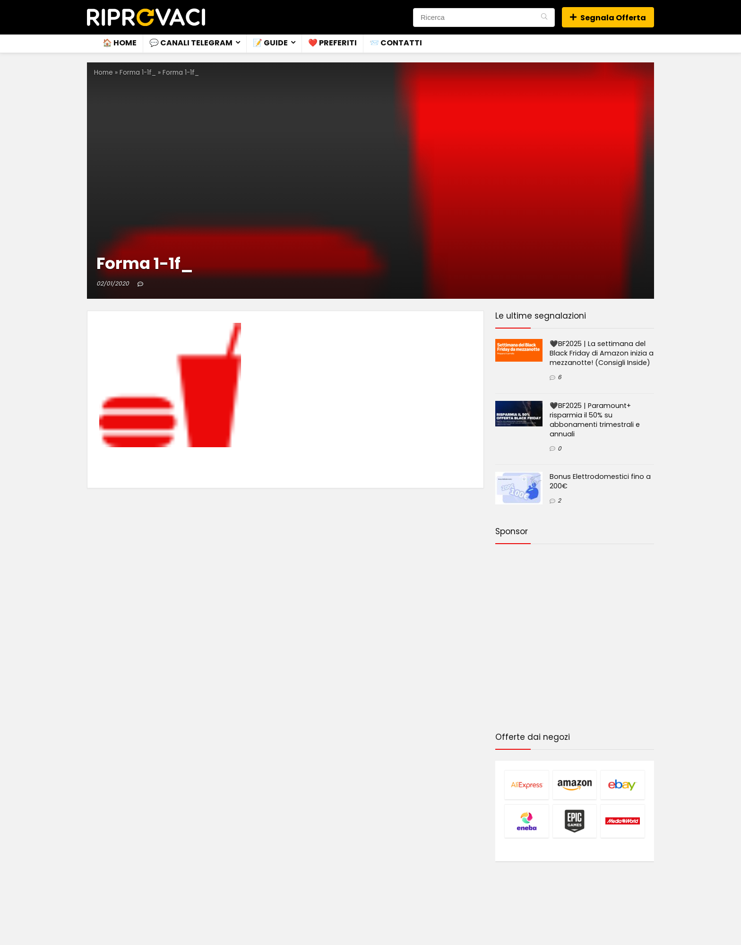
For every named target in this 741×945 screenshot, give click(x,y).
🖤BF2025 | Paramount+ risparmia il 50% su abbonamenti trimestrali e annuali (595, 420)
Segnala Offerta (608, 17)
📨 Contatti (396, 42)
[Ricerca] (544, 17)
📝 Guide (270, 42)
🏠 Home (120, 42)
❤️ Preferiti (332, 42)
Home (103, 72)
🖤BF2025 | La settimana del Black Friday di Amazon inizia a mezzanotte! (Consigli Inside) (602, 353)
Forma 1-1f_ (138, 72)
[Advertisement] (574, 639)
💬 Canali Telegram (191, 42)
